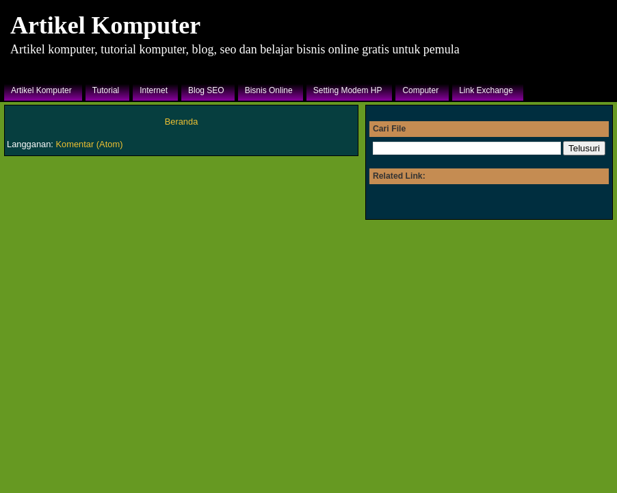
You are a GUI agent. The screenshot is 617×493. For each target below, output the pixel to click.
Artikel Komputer (105, 25)
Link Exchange (486, 90)
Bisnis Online (269, 90)
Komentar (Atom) (89, 144)
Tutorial (106, 90)
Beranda (181, 121)
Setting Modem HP (347, 90)
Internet (154, 90)
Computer (420, 90)
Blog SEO (206, 90)
